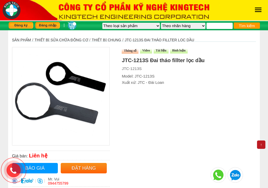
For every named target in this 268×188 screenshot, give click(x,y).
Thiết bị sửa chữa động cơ (61, 40)
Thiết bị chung (106, 40)
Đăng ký (21, 25)
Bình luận (179, 50)
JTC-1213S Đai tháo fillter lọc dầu (159, 40)
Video (146, 50)
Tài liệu (161, 50)
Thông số (130, 50)
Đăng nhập (48, 25)
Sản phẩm (21, 40)
